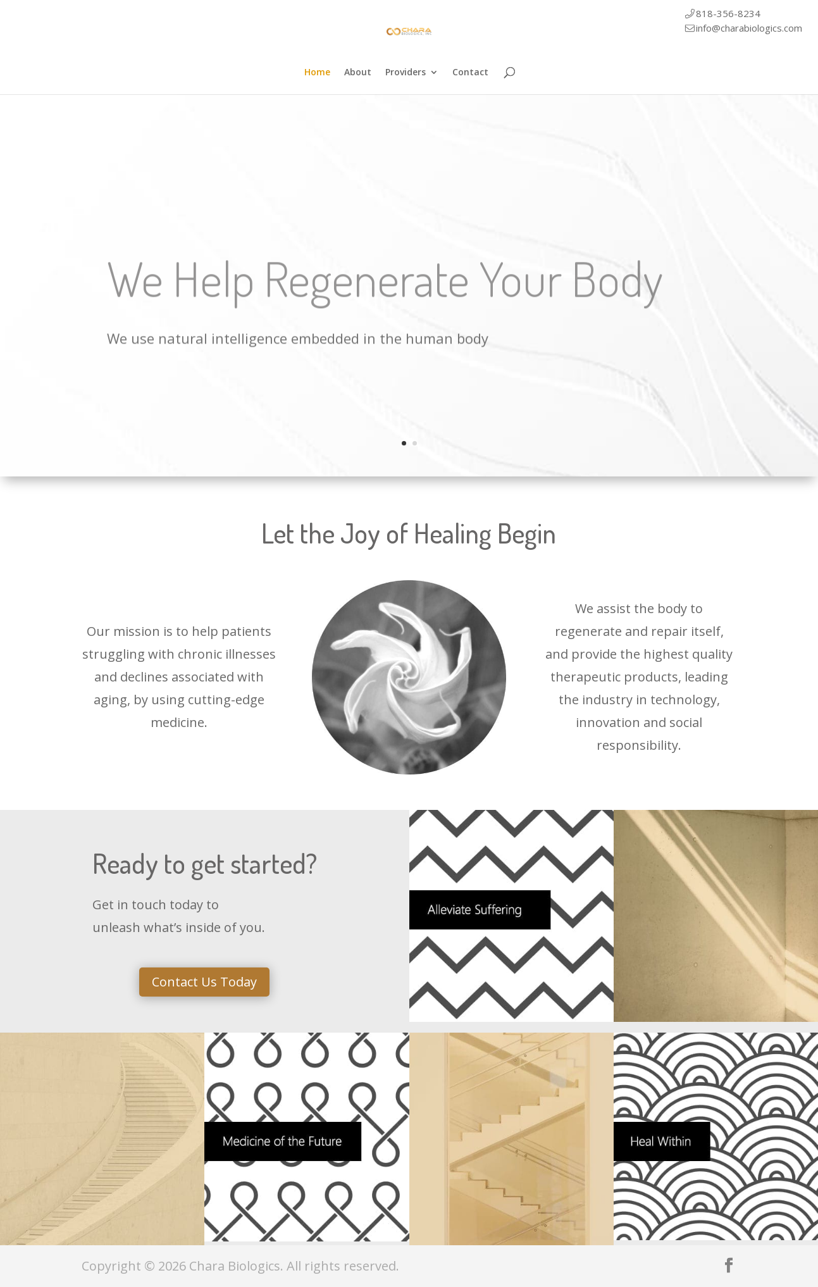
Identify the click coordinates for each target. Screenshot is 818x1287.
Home (317, 73)
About (357, 73)
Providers (405, 73)
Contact (470, 73)
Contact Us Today (204, 981)
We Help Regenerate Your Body (385, 292)
